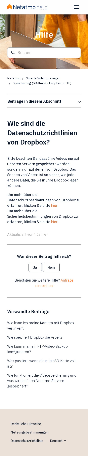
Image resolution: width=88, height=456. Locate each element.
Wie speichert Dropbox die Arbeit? (34, 337)
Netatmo (13, 78)
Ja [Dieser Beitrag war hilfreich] (35, 267)
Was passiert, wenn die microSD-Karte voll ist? (41, 364)
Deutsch (58, 441)
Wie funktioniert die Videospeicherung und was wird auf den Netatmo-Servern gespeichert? (42, 380)
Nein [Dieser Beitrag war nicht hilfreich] (51, 267)
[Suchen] (44, 52)
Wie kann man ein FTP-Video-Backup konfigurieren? (37, 349)
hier (54, 205)
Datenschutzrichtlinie (27, 441)
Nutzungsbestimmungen (29, 432)
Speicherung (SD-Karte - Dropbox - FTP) (42, 83)
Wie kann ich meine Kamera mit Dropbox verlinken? (40, 326)
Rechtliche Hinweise (26, 424)
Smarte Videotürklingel (42, 78)
